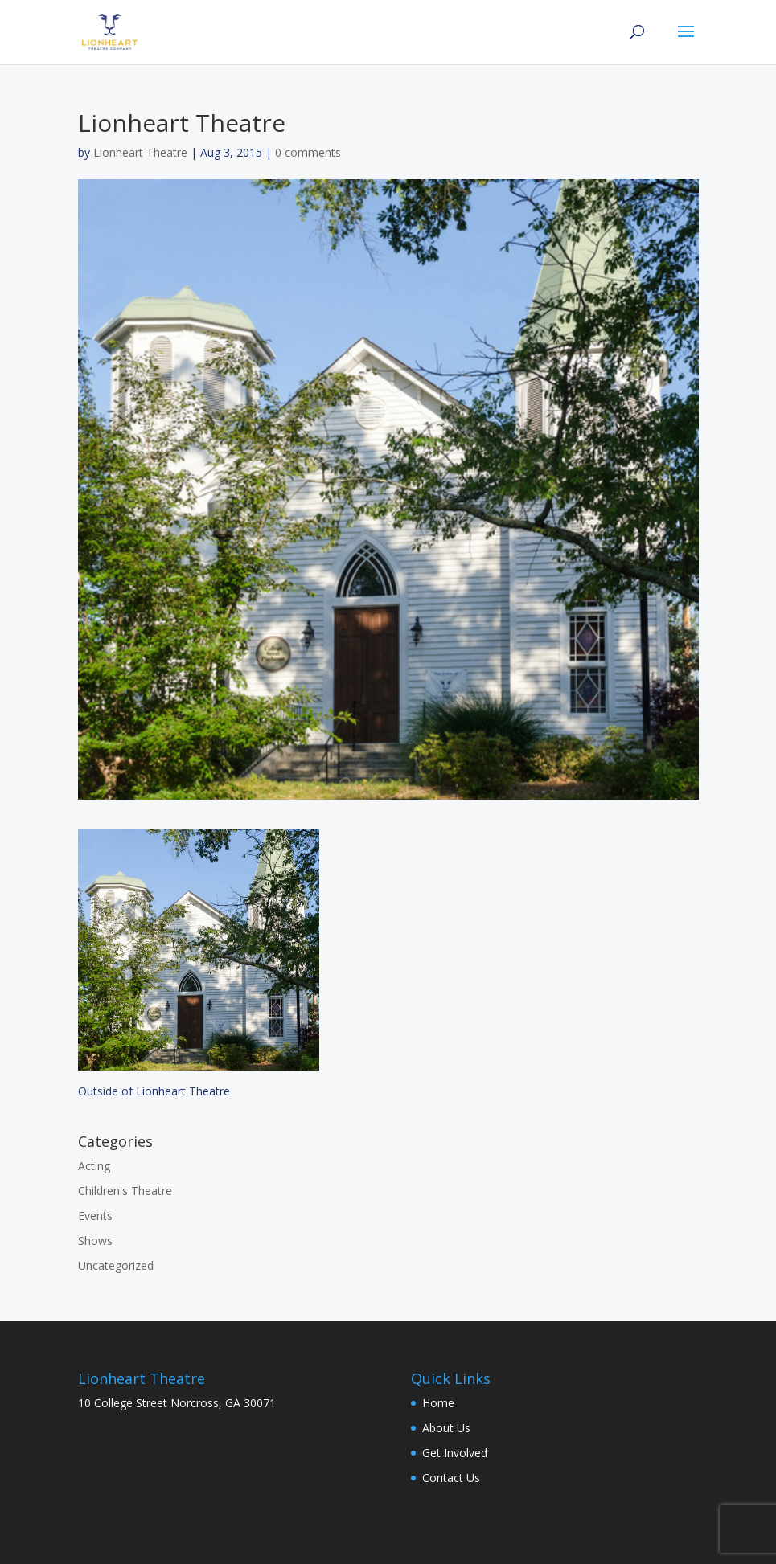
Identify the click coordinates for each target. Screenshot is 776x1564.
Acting (94, 1165)
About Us (446, 1427)
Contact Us (451, 1477)
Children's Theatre (125, 1190)
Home (438, 1402)
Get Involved (454, 1452)
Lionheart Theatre (140, 152)
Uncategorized (116, 1265)
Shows (95, 1240)
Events (95, 1215)
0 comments (308, 152)
